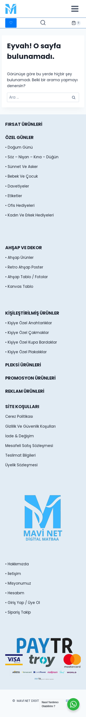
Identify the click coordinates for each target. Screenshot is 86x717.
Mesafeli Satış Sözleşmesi (29, 445)
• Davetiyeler (17, 186)
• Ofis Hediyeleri (19, 205)
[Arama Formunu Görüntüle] (43, 23)
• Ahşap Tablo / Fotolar (26, 276)
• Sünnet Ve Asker (21, 166)
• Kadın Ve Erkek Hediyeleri (29, 215)
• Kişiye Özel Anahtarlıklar (28, 323)
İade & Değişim (19, 436)
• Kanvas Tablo (19, 286)
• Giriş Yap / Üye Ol (22, 602)
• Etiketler (13, 195)
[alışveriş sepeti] (76, 23)
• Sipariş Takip (18, 612)
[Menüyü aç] (75, 8)
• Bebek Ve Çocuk (21, 176)
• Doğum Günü (19, 147)
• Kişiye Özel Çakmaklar (27, 332)
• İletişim (13, 573)
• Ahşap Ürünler (19, 257)
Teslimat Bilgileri (20, 455)
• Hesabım (14, 593)
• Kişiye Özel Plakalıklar (26, 352)
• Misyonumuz (18, 583)
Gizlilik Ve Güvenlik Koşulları (30, 426)
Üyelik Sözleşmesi (21, 465)
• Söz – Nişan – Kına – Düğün (31, 157)
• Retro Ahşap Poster (24, 267)
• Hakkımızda (17, 564)
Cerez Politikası (19, 416)
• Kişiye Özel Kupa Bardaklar (31, 342)
